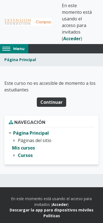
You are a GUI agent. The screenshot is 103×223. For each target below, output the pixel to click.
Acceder (72, 39)
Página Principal (20, 59)
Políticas (51, 215)
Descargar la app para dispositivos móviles (51, 210)
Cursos (25, 155)
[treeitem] (51, 144)
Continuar (51, 102)
